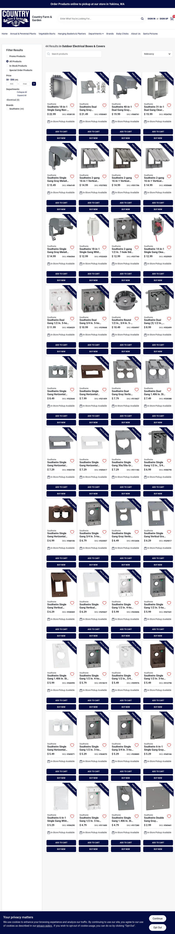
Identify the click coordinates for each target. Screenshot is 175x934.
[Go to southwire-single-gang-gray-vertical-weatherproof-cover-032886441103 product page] (125, 463)
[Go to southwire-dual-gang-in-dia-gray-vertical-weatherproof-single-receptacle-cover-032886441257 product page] (157, 391)
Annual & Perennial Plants (23, 33)
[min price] (11, 84)
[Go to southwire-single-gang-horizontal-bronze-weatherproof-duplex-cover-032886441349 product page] (61, 534)
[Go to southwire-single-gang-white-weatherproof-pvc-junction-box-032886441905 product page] (125, 676)
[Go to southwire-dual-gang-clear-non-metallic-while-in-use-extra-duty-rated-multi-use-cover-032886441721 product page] (157, 107)
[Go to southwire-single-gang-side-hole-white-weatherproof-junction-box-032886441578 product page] (93, 320)
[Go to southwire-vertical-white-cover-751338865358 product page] (157, 178)
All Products (15, 61)
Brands (110, 33)
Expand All (21, 95)
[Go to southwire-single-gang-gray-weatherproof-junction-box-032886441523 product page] (93, 534)
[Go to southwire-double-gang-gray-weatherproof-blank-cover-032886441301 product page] (157, 818)
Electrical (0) (13, 100)
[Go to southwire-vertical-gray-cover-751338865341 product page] (93, 178)
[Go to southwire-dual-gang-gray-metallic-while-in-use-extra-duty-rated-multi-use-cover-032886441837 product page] (125, 107)
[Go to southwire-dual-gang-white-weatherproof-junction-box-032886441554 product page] (61, 320)
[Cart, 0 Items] (171, 18)
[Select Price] (34, 84)
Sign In (151, 18)
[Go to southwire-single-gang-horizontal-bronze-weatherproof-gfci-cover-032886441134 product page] (93, 391)
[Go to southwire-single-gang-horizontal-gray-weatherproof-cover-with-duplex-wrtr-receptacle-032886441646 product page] (61, 391)
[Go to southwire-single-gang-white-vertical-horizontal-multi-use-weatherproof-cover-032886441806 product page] (61, 818)
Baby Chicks (122, 33)
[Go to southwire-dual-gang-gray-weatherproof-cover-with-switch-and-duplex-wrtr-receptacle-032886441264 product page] (93, 107)
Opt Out (157, 927)
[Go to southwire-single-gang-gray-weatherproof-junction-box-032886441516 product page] (125, 747)
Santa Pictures (150, 33)
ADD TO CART (61, 132)
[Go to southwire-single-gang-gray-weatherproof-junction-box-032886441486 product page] (93, 676)
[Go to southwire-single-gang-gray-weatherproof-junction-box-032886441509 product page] (157, 605)
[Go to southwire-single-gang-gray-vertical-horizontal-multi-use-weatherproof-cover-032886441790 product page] (157, 747)
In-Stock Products (18, 66)
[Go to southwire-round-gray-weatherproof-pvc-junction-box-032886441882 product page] (125, 320)
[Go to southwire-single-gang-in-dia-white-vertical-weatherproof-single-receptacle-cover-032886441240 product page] (61, 676)
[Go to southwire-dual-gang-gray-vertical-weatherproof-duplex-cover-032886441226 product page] (125, 391)
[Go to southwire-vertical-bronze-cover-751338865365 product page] (125, 178)
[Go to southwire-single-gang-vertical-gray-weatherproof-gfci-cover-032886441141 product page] (157, 534)
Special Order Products (20, 70)
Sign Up (164, 18)
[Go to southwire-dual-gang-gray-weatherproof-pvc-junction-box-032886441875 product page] (157, 320)
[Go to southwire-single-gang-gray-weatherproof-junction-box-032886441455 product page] (93, 747)
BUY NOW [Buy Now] (61, 138)
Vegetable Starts (47, 33)
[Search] (142, 18)
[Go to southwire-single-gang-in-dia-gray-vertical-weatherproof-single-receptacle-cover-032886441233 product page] (125, 818)
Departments (95, 33)
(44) (16, 109)
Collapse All (22, 92)
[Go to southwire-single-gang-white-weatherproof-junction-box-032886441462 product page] (93, 818)
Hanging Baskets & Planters (72, 33)
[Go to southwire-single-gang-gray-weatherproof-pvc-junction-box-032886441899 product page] (157, 463)
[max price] (24, 84)
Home (5, 33)
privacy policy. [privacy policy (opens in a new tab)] (44, 925)
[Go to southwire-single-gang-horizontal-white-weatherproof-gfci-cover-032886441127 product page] (93, 463)
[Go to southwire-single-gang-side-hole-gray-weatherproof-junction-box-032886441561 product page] (125, 249)
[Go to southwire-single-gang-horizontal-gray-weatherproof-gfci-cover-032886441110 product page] (61, 463)
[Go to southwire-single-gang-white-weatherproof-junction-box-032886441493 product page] (125, 605)
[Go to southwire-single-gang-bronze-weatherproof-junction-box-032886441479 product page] (157, 676)
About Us (135, 33)
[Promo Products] (7, 56)
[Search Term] (101, 19)
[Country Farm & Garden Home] (16, 18)
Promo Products (17, 56)
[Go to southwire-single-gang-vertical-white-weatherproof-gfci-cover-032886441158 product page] (93, 605)
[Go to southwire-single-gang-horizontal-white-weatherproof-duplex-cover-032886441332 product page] (61, 747)
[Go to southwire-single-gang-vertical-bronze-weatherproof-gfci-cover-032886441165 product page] (61, 605)
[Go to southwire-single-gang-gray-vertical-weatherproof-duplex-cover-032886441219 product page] (125, 534)
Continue (157, 918)
